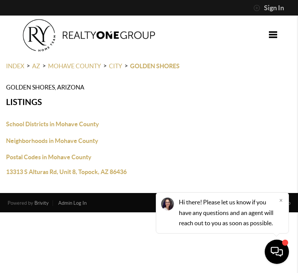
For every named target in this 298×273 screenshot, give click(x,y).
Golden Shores (155, 66)
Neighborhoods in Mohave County (52, 140)
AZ (36, 66)
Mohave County (74, 66)
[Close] (281, 200)
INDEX (15, 66)
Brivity (41, 203)
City (115, 66)
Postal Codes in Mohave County (49, 157)
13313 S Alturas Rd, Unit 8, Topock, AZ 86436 (66, 172)
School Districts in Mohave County (52, 124)
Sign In (268, 8)
